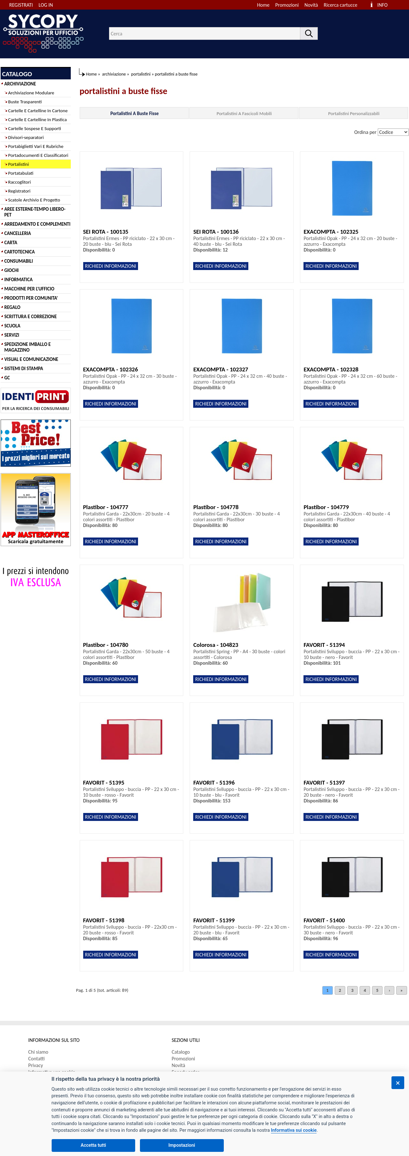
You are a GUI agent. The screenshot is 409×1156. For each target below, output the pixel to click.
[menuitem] (343, 5)
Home (263, 5)
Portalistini (18, 164)
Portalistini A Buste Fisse (134, 113)
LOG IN (46, 5)
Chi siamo (38, 1052)
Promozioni (287, 5)
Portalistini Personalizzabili (354, 113)
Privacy (35, 1065)
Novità (311, 5)
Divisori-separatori (26, 137)
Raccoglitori (19, 182)
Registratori (19, 191)
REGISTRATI (21, 5)
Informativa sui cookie (294, 1130)
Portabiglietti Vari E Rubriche (35, 146)
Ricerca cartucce (340, 5)
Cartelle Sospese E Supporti (34, 128)
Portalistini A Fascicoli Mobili (244, 113)
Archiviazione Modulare (31, 93)
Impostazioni (181, 1145)
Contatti (36, 1059)
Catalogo (181, 1052)
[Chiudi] (397, 1082)
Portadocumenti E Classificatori (38, 155)
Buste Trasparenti (25, 102)
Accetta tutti (93, 1145)
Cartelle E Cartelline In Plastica (37, 119)
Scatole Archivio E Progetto (34, 200)
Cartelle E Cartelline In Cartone (38, 110)
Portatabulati (20, 173)
